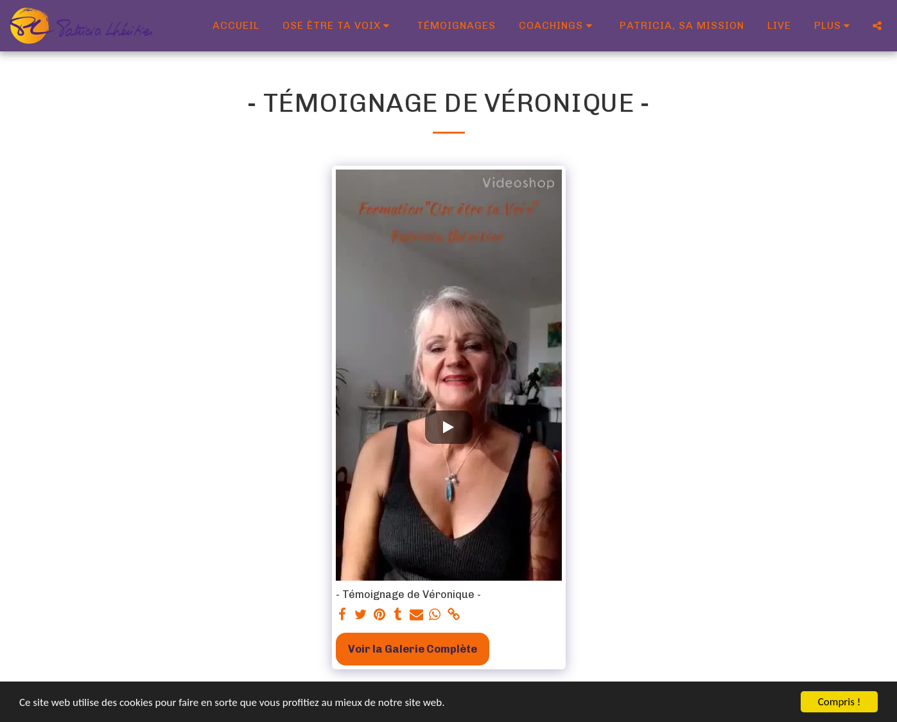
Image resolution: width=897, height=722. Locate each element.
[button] (338, 25)
